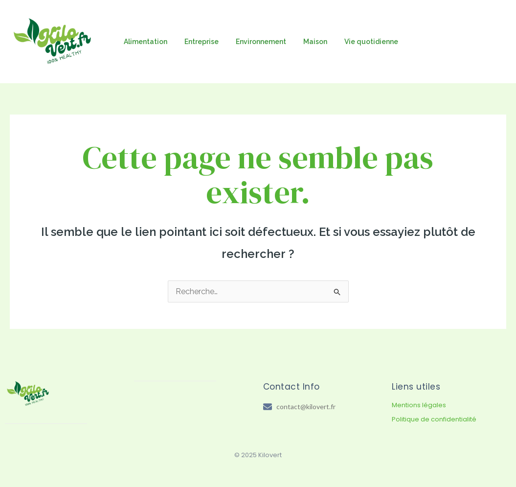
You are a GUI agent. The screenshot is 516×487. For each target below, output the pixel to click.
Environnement (252, 42)
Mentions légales (419, 405)
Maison (303, 42)
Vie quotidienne (355, 42)
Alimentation (143, 42)
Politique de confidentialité (434, 419)
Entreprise (196, 42)
